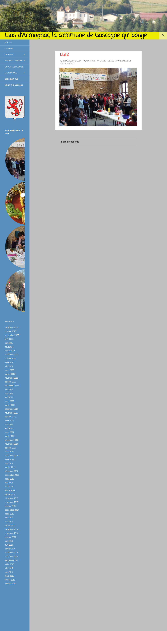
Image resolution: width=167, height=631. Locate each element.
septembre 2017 (12, 510)
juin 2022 (9, 389)
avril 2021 (9, 428)
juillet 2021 (9, 421)
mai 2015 (9, 572)
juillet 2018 (9, 479)
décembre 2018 (11, 471)
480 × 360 (90, 61)
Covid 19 (9, 49)
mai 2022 (9, 393)
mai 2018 (9, 483)
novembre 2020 (11, 444)
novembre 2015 (11, 556)
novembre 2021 (11, 413)
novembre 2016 (11, 533)
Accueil (9, 43)
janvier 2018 (10, 494)
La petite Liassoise (14, 67)
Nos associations (13, 61)
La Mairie (9, 55)
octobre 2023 (10, 358)
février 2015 (10, 580)
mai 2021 (9, 424)
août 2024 (9, 347)
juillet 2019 (9, 459)
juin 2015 (9, 568)
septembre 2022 (12, 386)
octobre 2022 (10, 382)
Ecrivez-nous (11, 79)
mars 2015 (9, 576)
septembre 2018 (12, 475)
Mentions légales (14, 85)
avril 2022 (9, 397)
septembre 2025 (12, 335)
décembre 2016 (11, 529)
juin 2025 (9, 343)
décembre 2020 (11, 440)
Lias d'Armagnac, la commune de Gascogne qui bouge (76, 35)
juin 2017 (9, 518)
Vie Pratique (11, 73)
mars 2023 (9, 370)
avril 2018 (9, 487)
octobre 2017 (10, 506)
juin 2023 (9, 366)
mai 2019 (9, 463)
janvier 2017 (10, 525)
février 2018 (10, 490)
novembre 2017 (11, 502)
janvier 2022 (10, 405)
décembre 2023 (11, 355)
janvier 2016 (10, 549)
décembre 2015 (11, 553)
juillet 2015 (9, 564)
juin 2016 (9, 541)
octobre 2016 (10, 537)
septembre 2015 (12, 560)
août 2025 (9, 339)
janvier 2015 (10, 584)
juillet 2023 (9, 362)
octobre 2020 (10, 448)
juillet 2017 (9, 514)
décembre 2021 (11, 409)
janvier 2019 (10, 467)
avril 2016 (9, 545)
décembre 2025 (11, 327)
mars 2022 (9, 401)
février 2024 (10, 351)
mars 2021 (9, 432)
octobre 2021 (10, 417)
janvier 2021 (10, 436)
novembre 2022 (11, 378)
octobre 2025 (10, 331)
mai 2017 (9, 521)
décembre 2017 (11, 498)
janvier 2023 (10, 374)
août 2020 (9, 452)
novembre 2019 (11, 455)
